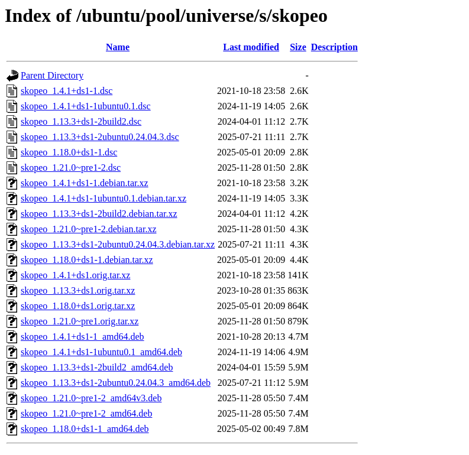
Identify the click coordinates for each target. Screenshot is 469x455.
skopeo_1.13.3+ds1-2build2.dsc (81, 121)
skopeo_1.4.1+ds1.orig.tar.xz (75, 275)
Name (118, 47)
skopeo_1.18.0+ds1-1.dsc (69, 152)
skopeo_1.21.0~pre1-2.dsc (71, 167)
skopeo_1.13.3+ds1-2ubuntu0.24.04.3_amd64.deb (116, 383)
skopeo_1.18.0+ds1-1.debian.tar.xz (87, 260)
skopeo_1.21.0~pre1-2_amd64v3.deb (91, 398)
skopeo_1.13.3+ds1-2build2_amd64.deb (97, 367)
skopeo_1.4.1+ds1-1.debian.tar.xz (84, 183)
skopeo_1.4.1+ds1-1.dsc (66, 91)
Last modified (251, 47)
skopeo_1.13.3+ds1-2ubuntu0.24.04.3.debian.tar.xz (118, 244)
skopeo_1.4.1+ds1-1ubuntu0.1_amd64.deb (101, 352)
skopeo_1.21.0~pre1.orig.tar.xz (79, 321)
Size (298, 47)
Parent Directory (52, 75)
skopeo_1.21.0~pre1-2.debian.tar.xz (88, 229)
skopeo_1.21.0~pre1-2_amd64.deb (86, 413)
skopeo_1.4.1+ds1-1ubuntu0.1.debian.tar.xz (103, 198)
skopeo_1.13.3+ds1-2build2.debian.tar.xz (99, 214)
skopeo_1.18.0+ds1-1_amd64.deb (85, 429)
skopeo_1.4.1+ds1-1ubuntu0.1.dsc (86, 106)
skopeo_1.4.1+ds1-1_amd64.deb (82, 337)
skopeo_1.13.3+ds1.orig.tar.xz (78, 290)
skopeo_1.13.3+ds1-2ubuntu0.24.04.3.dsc (100, 137)
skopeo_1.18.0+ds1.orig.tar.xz (78, 306)
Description (334, 47)
